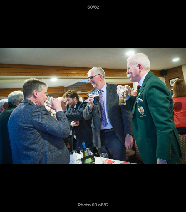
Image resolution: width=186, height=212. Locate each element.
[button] (178, 8)
